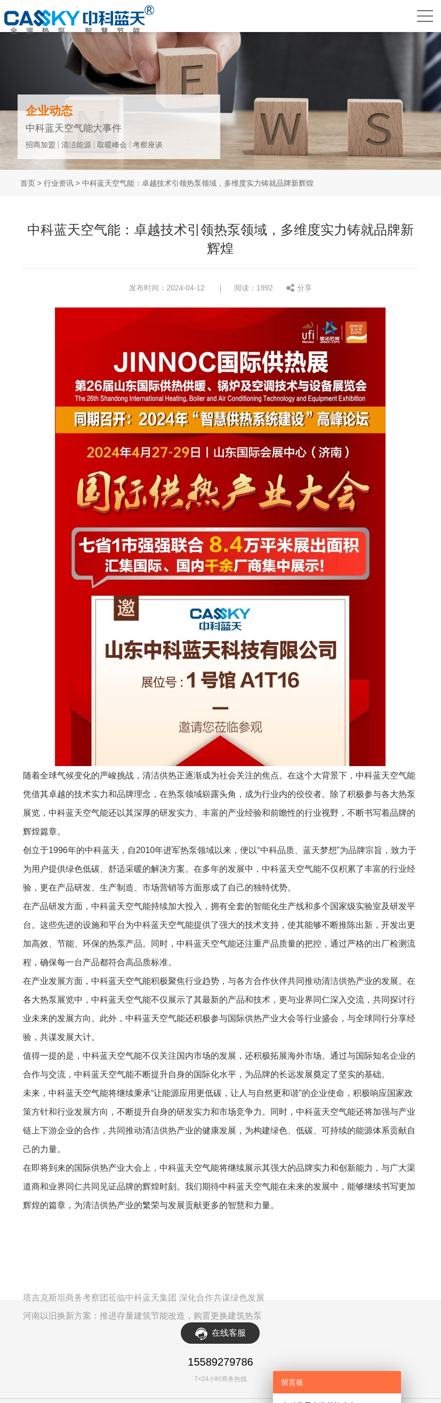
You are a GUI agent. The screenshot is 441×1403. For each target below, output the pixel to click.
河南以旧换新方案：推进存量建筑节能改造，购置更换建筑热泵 (142, 1314)
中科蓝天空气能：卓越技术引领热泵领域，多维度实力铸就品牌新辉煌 (198, 183)
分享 (304, 287)
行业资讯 (59, 183)
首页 (27, 183)
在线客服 (229, 1331)
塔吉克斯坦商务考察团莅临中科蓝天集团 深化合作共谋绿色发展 (143, 1296)
